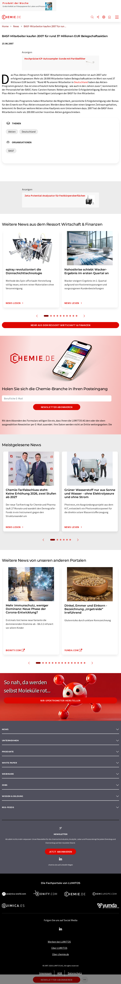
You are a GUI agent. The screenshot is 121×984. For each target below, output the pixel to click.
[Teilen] (98, 17)
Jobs (5, 785)
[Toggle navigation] (117, 17)
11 (72, 663)
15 (84, 663)
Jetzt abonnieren (60, 851)
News (5, 729)
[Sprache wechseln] (103, 17)
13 (78, 663)
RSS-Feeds (8, 807)
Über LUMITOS (59, 947)
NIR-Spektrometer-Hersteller (60, 700)
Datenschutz (75, 973)
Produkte (8, 751)
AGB (59, 973)
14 (81, 663)
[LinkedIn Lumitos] (60, 929)
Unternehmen (10, 740)
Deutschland (81, 82)
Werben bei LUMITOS (59, 941)
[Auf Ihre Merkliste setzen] (109, 17)
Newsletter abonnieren (56, 407)
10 (76, 316)
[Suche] (92, 17)
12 (75, 663)
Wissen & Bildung (12, 796)
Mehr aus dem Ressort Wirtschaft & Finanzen (60, 325)
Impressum (45, 973)
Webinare (8, 774)
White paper (9, 763)
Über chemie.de (60, 954)
